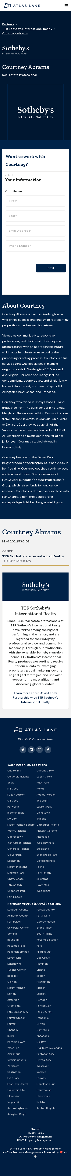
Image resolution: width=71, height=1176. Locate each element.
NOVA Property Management (35, 1140)
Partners (8, 24)
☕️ (35, 1156)
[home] (21, 5)
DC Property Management (35, 1136)
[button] (66, 5)
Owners (35, 1129)
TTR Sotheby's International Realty (27, 29)
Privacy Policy (35, 1132)
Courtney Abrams (15, 33)
